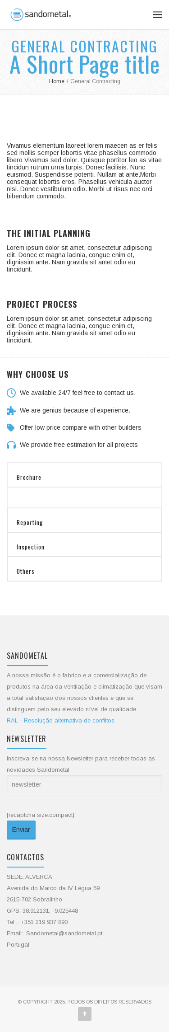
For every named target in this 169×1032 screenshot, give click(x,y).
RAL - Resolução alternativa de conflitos (60, 720)
